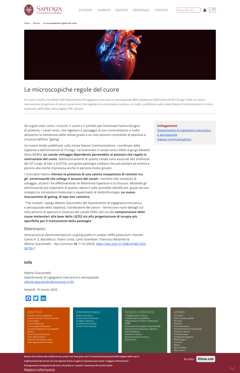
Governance (130, 339)
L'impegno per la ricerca (136, 315)
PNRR (127, 323)
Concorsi (178, 342)
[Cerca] (198, 10)
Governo (178, 323)
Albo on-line (179, 350)
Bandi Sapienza (132, 331)
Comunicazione (181, 334)
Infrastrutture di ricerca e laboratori (141, 320)
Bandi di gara (180, 339)
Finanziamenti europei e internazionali (142, 326)
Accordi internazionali (86, 323)
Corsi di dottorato (36, 323)
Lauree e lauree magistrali (40, 315)
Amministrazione (182, 326)
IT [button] (212, 10)
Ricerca (36, 23)
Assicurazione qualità (184, 318)
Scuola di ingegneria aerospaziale (43, 328)
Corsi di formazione (37, 336)
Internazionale (88, 312)
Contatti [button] (161, 10)
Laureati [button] (103, 10)
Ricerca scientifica (139, 312)
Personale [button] (141, 10)
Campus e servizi (182, 331)
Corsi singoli (33, 320)
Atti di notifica (180, 347)
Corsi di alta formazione (39, 334)
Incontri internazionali (86, 326)
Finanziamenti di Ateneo (87, 318)
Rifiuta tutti (206, 359)
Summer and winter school (40, 339)
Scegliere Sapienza (85, 320)
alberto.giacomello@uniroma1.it (47, 282)
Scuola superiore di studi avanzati (43, 318)
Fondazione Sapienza (184, 336)
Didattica (35, 312)
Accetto (189, 359)
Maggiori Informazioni (39, 370)
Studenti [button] (85, 10)
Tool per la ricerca (133, 334)
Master (31, 331)
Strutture (178, 320)
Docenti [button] (122, 10)
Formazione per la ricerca (137, 336)
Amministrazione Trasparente (188, 328)
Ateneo (179, 312)
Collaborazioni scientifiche (137, 318)
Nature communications (174, 139)
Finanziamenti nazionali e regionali (141, 328)
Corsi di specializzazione (39, 326)
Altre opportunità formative (40, 342)
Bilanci (177, 344)
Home (27, 23)
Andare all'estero (84, 315)
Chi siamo (178, 315)
